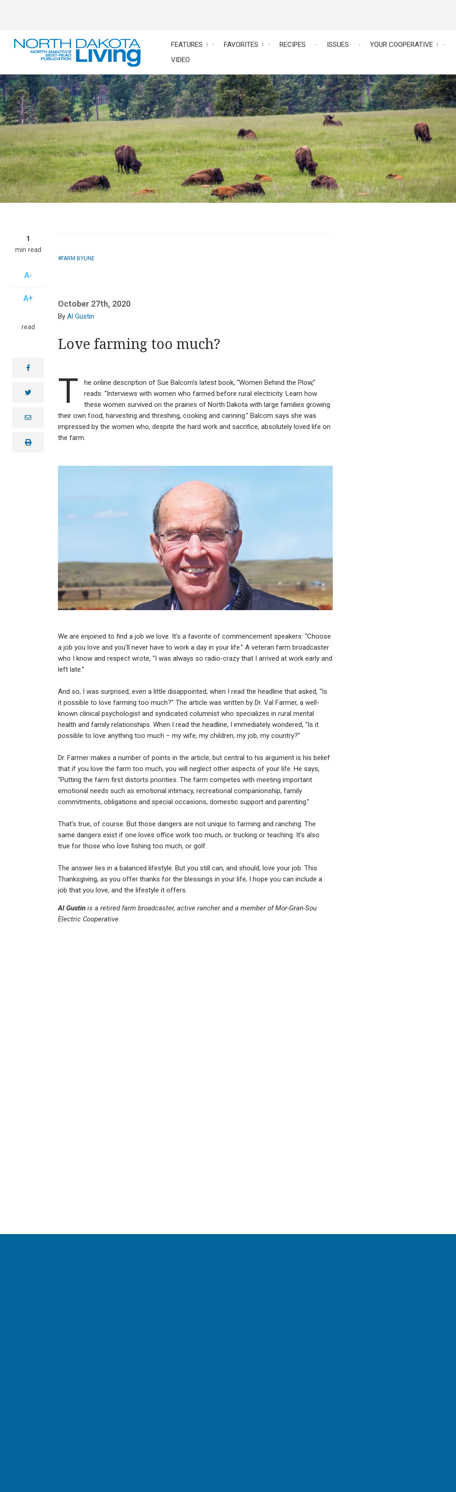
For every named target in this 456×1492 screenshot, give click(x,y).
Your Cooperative (401, 44)
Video (180, 60)
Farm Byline (78, 258)
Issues (338, 44)
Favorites (241, 44)
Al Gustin (80, 316)
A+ (28, 298)
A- (28, 275)
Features (187, 44)
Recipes (292, 44)
